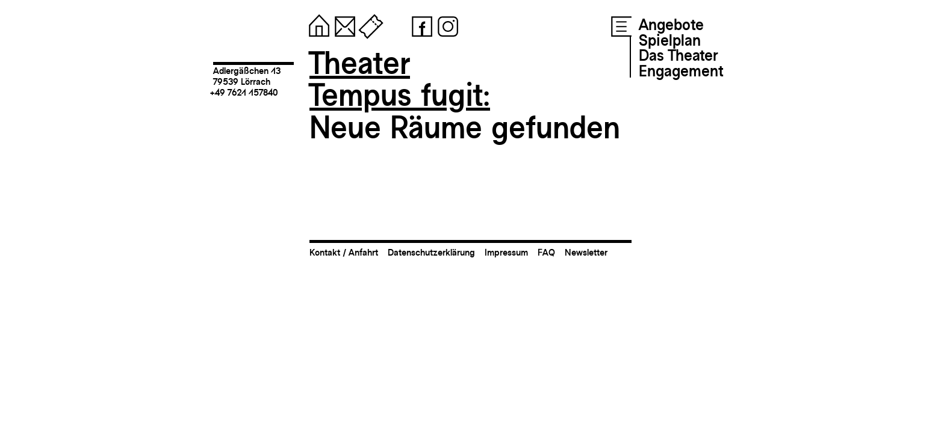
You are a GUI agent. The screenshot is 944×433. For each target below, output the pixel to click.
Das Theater (678, 55)
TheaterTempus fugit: (399, 79)
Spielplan (670, 40)
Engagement (681, 71)
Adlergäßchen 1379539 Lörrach (247, 76)
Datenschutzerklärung (431, 252)
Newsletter (586, 252)
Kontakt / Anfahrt (343, 252)
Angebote (671, 24)
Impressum (506, 252)
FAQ (546, 252)
